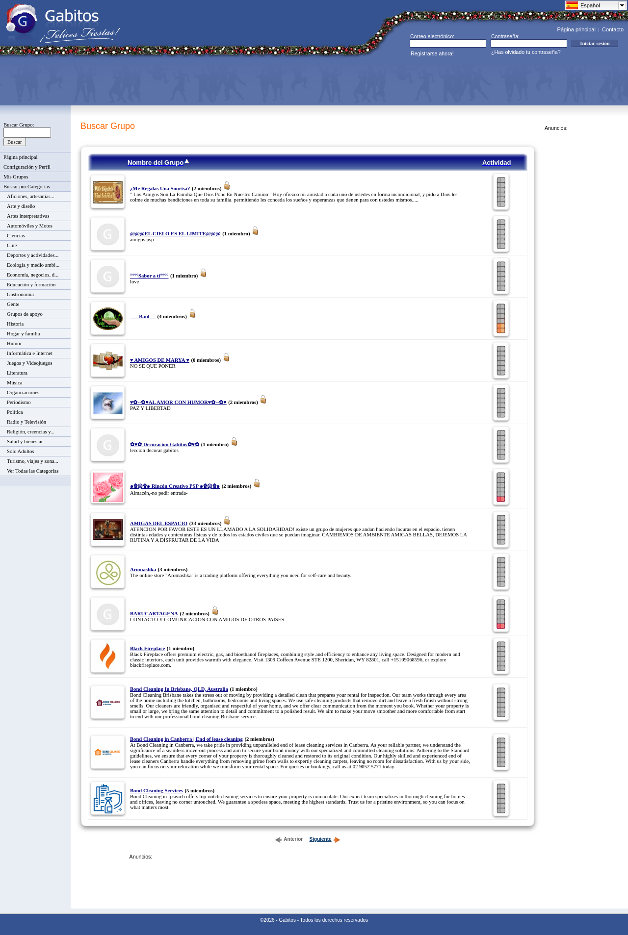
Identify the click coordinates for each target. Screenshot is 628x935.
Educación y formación (31, 284)
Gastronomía (20, 294)
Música (14, 382)
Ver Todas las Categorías (32, 471)
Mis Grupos (15, 176)
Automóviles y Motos (29, 225)
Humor (14, 343)
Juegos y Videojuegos (29, 363)
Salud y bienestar (25, 441)
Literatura (17, 373)
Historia (15, 324)
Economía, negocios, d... (32, 275)
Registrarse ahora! (432, 53)
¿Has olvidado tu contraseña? (526, 52)
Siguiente (325, 839)
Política (15, 412)
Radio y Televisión (26, 422)
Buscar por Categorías (26, 186)
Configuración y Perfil (27, 167)
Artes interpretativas (28, 216)
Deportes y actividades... (32, 255)
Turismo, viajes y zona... (32, 461)
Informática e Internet (29, 353)
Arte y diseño (21, 206)
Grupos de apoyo (25, 314)
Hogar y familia (23, 333)
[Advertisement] (184, 81)
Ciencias (16, 235)
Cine (12, 245)
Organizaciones (23, 392)
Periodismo (19, 402)
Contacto (613, 29)
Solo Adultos (20, 451)
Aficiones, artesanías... (30, 196)
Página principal (576, 29)
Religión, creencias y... (30, 431)
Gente (13, 304)
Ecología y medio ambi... (33, 265)
